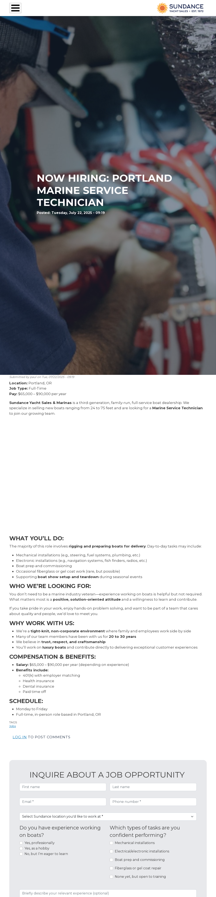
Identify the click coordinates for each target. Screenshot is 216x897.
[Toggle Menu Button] (15, 8)
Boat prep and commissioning (140, 860)
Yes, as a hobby (36, 848)
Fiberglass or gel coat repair (138, 868)
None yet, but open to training (140, 877)
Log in (20, 737)
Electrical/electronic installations (142, 851)
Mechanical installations (135, 843)
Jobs (12, 726)
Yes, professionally (39, 843)
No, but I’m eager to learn (46, 854)
